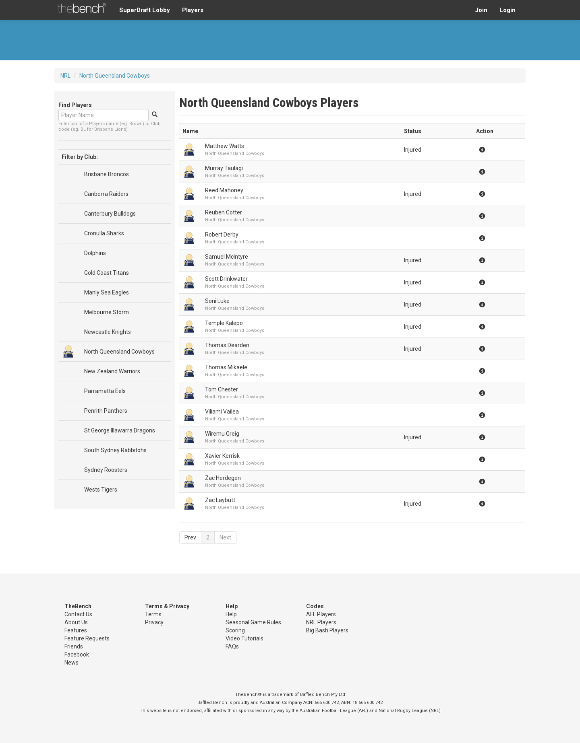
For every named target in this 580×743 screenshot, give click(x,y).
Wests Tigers (100, 489)
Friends (73, 646)
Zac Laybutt (220, 500)
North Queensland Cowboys (114, 75)
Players (192, 10)
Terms (153, 614)
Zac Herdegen (223, 478)
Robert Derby (221, 234)
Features (75, 630)
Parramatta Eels (105, 391)
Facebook (76, 654)
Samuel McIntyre (226, 256)
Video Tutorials (244, 638)
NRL (65, 75)
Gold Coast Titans (106, 273)
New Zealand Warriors (112, 371)
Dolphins (95, 253)
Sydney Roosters (105, 470)
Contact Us (78, 614)
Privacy (154, 622)
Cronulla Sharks (104, 233)
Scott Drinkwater (226, 279)
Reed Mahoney (224, 190)
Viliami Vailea (222, 411)
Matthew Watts (224, 146)
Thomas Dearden (227, 345)
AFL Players (321, 614)
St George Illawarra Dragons (119, 430)
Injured (412, 149)
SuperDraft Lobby (144, 10)
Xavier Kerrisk (222, 456)
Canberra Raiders (106, 194)
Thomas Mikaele (226, 367)
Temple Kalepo (224, 323)
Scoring (235, 630)
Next (225, 537)
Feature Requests (87, 638)
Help (231, 614)
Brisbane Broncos (106, 174)
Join (481, 10)
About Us (76, 622)
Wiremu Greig (222, 433)
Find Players (75, 105)
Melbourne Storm (106, 312)
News (71, 662)
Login (507, 10)
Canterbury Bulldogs (110, 213)
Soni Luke (217, 301)
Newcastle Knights (107, 332)
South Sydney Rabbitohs (115, 450)
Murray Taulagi (224, 168)
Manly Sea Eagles (106, 292)
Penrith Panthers (105, 411)
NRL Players (321, 622)
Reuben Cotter (223, 212)
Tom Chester (221, 389)
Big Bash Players (327, 630)
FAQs (232, 646)
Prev (190, 537)
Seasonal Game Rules (253, 622)
